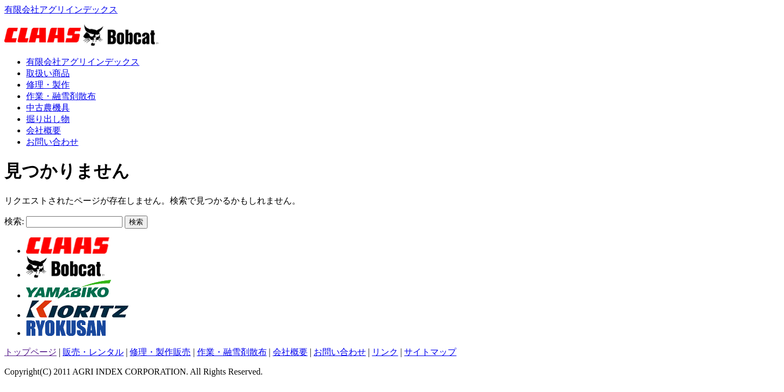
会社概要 (43, 130)
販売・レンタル (93, 352)
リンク (385, 352)
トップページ (30, 352)
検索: (14, 221)
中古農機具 (48, 107)
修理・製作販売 (160, 352)
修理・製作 (48, 84)
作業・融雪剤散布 (61, 96)
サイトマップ (430, 352)
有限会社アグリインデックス (61, 9)
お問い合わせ (52, 141)
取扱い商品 (48, 73)
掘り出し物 (48, 119)
